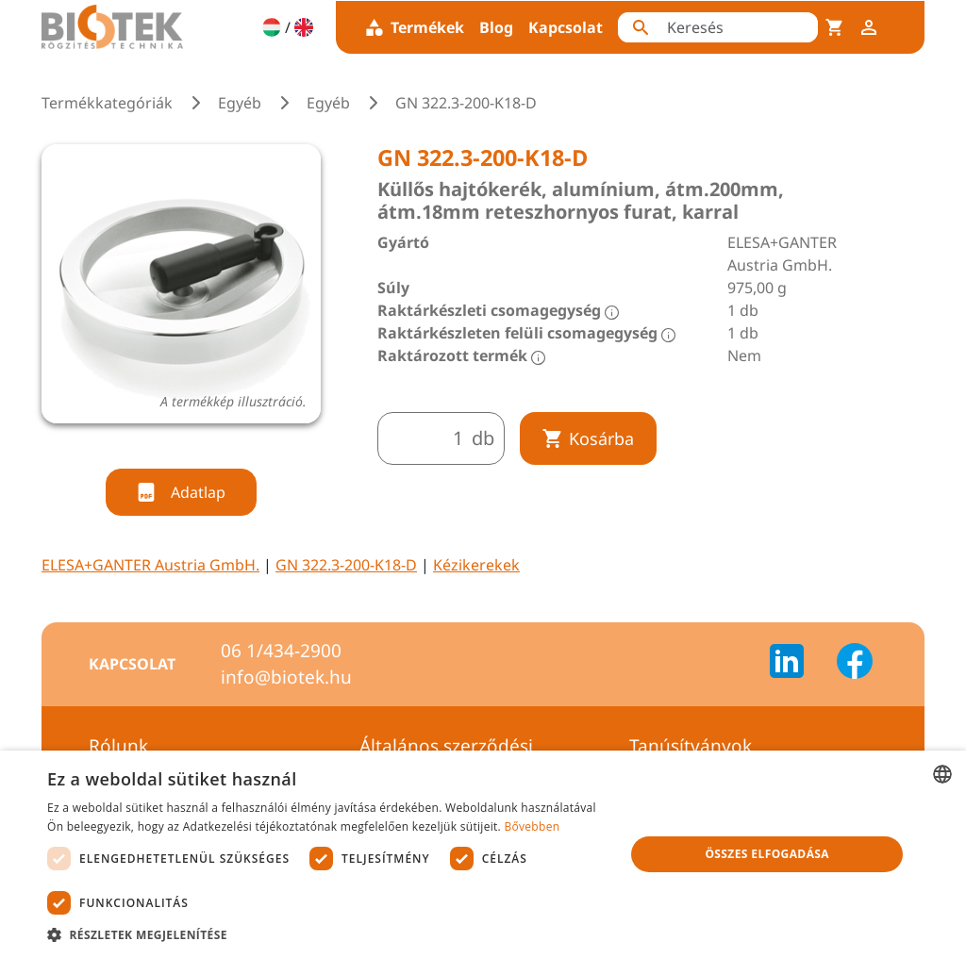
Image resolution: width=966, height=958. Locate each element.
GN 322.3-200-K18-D (346, 564)
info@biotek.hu (286, 677)
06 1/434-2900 (281, 650)
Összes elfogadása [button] (767, 854)
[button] (327, 934)
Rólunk (118, 746)
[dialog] (483, 854)
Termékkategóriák (107, 102)
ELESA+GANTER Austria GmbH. (150, 564)
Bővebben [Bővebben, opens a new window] (531, 826)
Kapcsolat (565, 27)
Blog (496, 27)
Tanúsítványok (690, 746)
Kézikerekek (476, 564)
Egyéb (239, 102)
